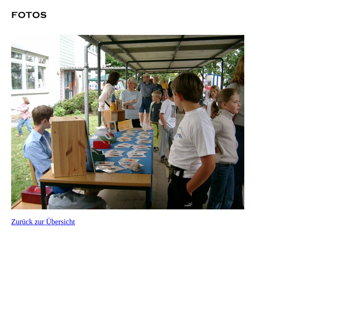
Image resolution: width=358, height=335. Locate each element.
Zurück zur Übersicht (43, 222)
